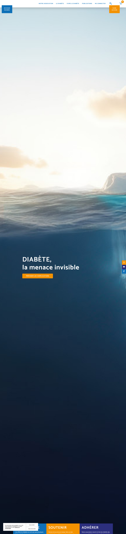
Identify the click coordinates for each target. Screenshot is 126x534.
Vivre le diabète (73, 4)
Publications (87, 4)
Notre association (46, 4)
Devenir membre (7, 9)
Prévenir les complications (37, 276)
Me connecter (100, 4)
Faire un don (114, 9)
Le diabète (60, 4)
